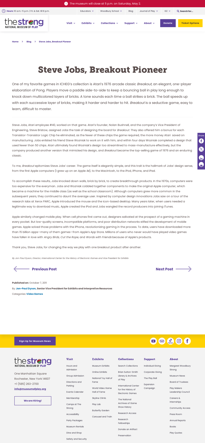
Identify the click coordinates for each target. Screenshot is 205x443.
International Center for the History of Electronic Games (128, 389)
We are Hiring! (33, 400)
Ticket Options (190, 23)
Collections (108, 23)
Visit (69, 23)
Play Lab (96, 404)
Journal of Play (147, 11)
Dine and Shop (74, 432)
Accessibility (72, 414)
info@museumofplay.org (30, 389)
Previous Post (44, 269)
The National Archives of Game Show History (127, 403)
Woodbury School (109, 11)
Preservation (124, 435)
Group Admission (75, 375)
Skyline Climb (99, 398)
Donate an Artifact (127, 429)
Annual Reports (178, 420)
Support (129, 23)
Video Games (34, 294)
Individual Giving (152, 365)
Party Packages (74, 420)
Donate (168, 23)
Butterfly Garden (100, 410)
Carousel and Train (102, 416)
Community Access (180, 408)
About (148, 23)
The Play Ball (150, 378)
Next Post (164, 269)
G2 (166, 11)
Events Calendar (74, 391)
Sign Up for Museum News (35, 341)
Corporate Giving (153, 371)
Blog (131, 11)
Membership (72, 398)
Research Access (127, 413)
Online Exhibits (99, 371)
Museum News (177, 375)
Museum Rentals (75, 426)
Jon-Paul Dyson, (26, 288)
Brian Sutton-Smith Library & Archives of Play (128, 375)
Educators (85, 11)
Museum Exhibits (100, 365)
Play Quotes (176, 432)
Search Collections (128, 365)
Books (173, 426)
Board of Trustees (179, 381)
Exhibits (87, 23)
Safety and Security (76, 438)
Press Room (176, 414)
